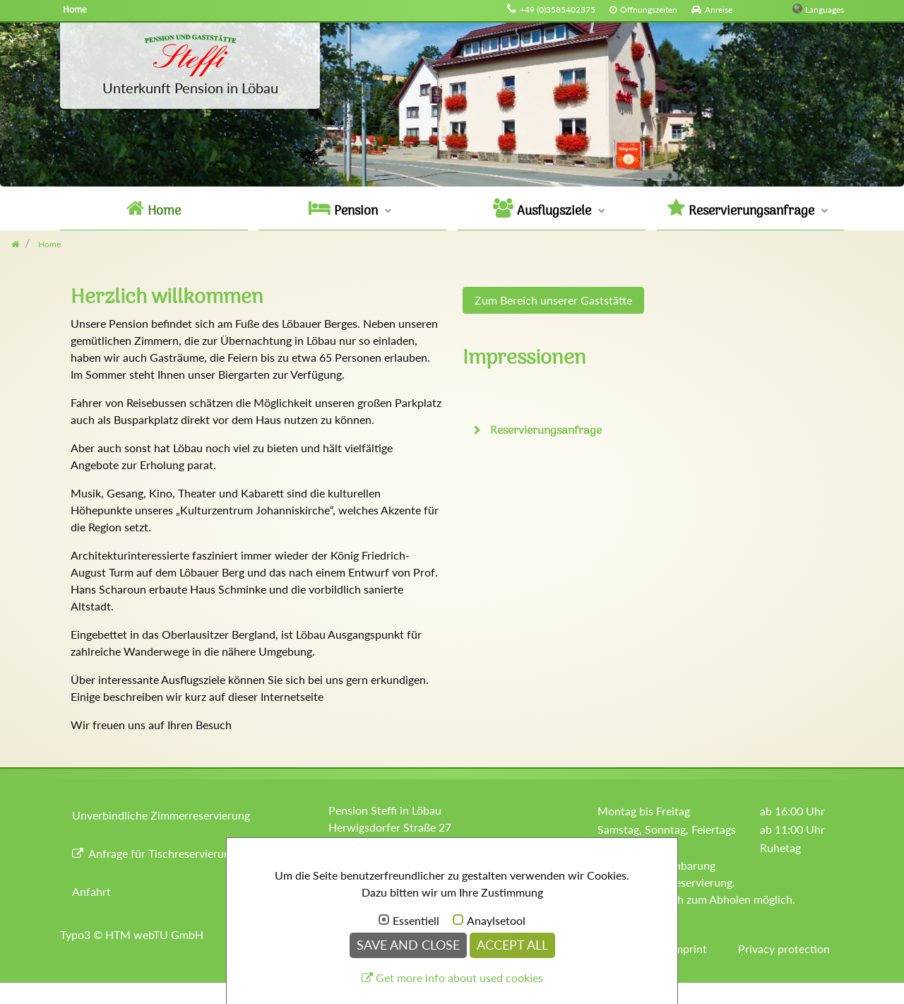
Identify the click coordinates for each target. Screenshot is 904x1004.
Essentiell (416, 920)
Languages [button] (824, 9)
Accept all (512, 945)
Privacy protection (784, 948)
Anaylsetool (496, 920)
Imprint (689, 948)
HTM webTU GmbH (154, 934)
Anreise (718, 9)
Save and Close (408, 945)
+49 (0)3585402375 (557, 9)
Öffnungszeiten (648, 9)
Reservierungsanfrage (544, 431)
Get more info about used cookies (459, 977)
